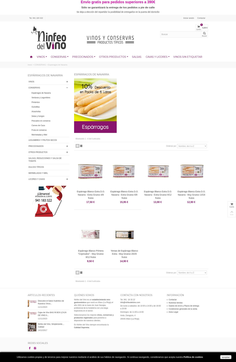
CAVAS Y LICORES (158, 56)
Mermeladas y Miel (39, 135)
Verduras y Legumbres (41, 98)
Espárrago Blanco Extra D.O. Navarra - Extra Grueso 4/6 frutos (91, 194)
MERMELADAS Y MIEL (38, 173)
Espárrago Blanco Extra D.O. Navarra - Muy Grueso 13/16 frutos (191, 194)
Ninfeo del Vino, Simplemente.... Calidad (51, 325)
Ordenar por (171, 146)
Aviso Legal (172, 312)
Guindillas (36, 107)
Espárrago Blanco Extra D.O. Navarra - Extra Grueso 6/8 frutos (124, 194)
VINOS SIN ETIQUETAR (187, 56)
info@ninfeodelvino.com (130, 302)
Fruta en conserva (39, 130)
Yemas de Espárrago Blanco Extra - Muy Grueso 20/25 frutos (124, 254)
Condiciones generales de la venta (182, 309)
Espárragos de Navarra (41, 93)
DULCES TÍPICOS (36, 167)
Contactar (201, 18)
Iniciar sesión (188, 18)
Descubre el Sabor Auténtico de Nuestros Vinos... (51, 302)
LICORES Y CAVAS (37, 179)
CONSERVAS (60, 56)
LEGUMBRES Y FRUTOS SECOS (43, 140)
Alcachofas (36, 111)
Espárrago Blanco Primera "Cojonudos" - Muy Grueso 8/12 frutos (91, 254)
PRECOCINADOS (83, 56)
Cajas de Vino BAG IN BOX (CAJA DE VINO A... (52, 313)
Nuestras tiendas (175, 303)
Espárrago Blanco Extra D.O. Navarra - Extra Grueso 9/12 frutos (158, 194)
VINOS (42, 56)
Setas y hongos (38, 116)
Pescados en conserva (41, 121)
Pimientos (36, 102)
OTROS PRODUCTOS (113, 56)
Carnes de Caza (38, 125)
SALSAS (136, 56)
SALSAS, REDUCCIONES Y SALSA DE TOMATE (45, 159)
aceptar (226, 357)
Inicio (30, 65)
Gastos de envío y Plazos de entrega (183, 306)
